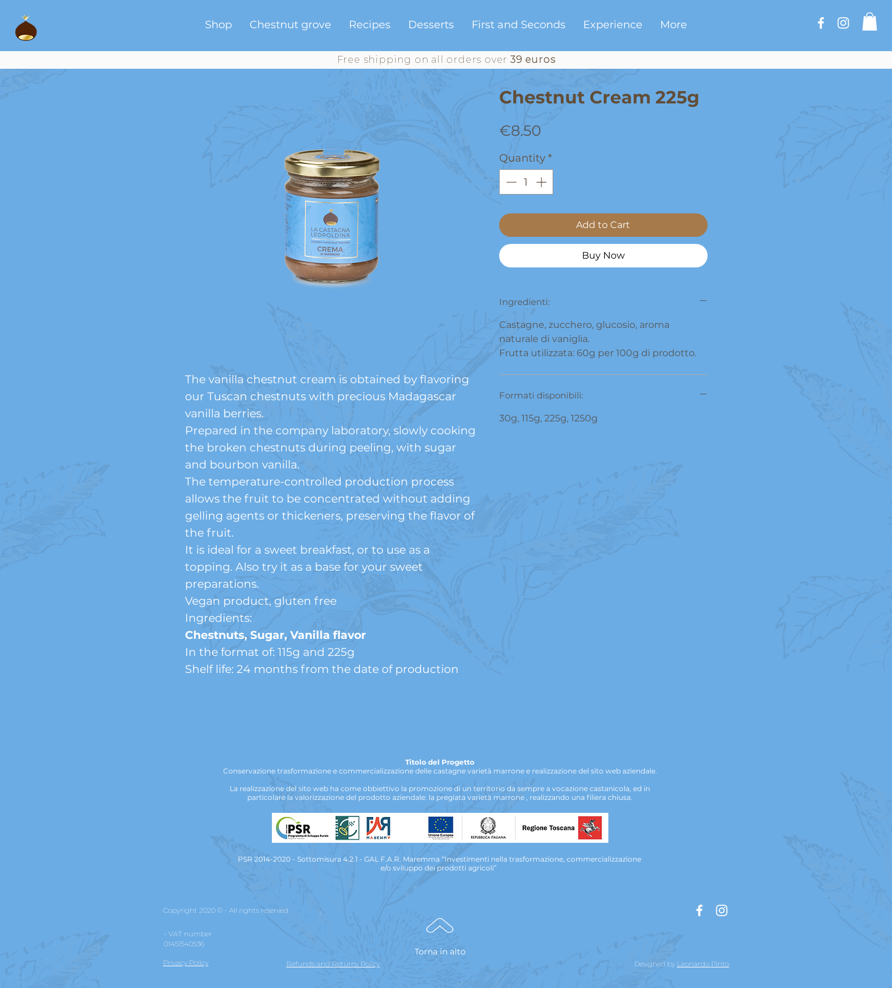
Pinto (720, 963)
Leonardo (693, 963)
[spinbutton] (526, 182)
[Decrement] (510, 182)
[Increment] (542, 182)
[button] (869, 21)
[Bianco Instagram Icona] (843, 23)
